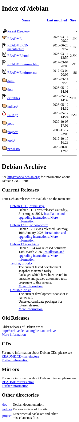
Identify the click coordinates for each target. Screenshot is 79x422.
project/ (12, 132)
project (7, 416)
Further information (15, 360)
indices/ (12, 106)
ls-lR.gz (12, 115)
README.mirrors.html (23, 64)
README (14, 39)
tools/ (11, 140)
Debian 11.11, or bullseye (27, 206)
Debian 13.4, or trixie (24, 244)
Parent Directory (18, 31)
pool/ (10, 123)
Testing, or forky (21, 263)
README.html (18, 55)
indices (7, 409)
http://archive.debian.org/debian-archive (29, 331)
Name (26, 20)
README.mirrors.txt (22, 72)
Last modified (57, 20)
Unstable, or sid (20, 290)
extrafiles (13, 98)
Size (73, 20)
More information (31, 286)
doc (4, 404)
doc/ (10, 89)
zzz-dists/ (13, 149)
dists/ (11, 81)
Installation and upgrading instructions (42, 215)
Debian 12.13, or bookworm (29, 225)
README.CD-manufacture (17, 47)
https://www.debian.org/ (23, 177)
